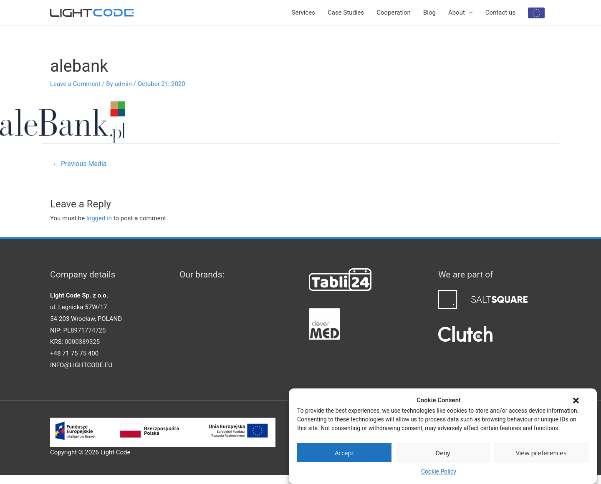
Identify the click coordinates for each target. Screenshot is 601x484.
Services (304, 12)
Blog (429, 12)
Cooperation (393, 12)
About (456, 12)
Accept (344, 453)
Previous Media (79, 164)
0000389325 (82, 341)
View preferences (541, 453)
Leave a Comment (75, 84)
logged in (99, 218)
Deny (442, 453)
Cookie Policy (438, 471)
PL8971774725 (84, 330)
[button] (576, 400)
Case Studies (346, 12)
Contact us (500, 12)
